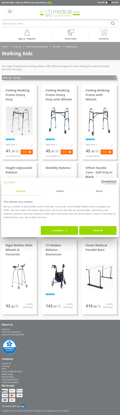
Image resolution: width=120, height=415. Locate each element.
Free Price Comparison (11, 332)
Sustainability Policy (10, 379)
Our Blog (5, 366)
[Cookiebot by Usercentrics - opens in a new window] (103, 182)
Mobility (57, 46)
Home (5, 46)
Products (16, 46)
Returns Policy (8, 377)
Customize (59, 230)
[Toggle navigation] (10, 11)
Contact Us (6, 363)
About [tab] (99, 191)
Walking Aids (71, 46)
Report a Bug (7, 374)
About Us (5, 329)
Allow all (98, 230)
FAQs (4, 369)
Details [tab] (60, 191)
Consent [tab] (20, 191)
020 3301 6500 (8, 2)
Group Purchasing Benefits (13, 334)
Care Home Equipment (37, 46)
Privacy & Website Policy (12, 371)
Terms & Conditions (10, 382)
